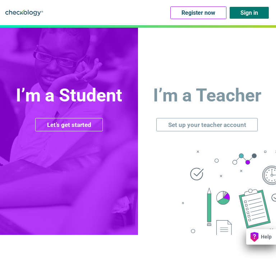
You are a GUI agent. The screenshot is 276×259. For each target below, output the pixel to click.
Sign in (249, 12)
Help (261, 237)
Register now (198, 12)
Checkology (24, 12)
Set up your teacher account (207, 124)
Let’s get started (69, 124)
